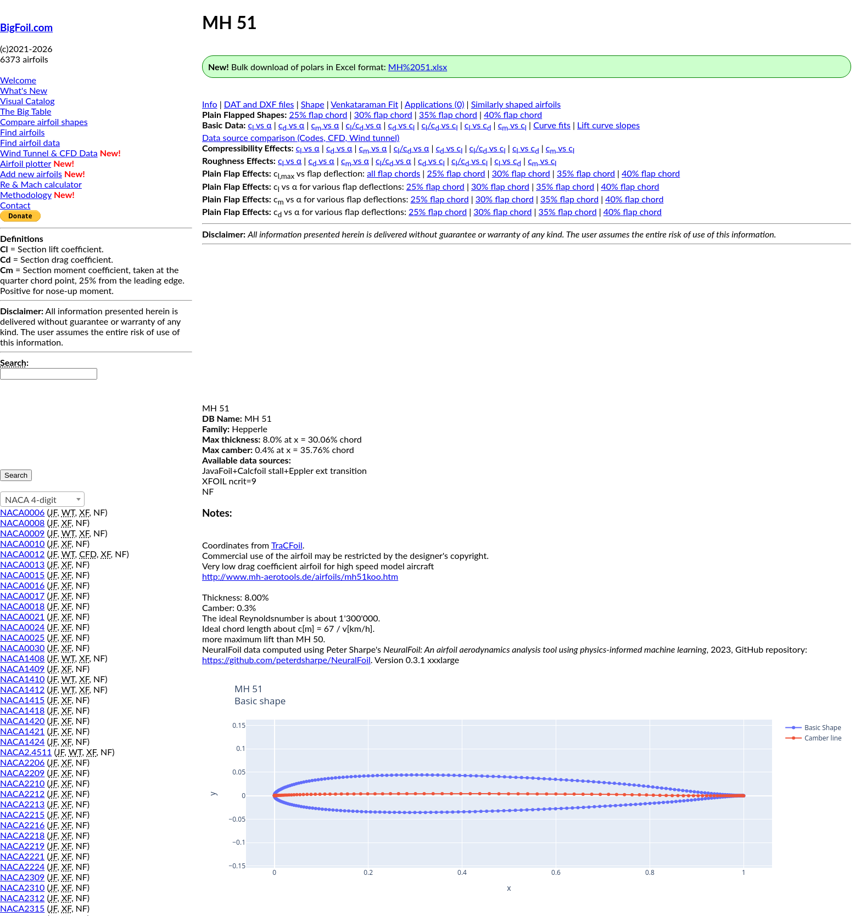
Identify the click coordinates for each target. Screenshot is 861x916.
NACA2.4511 (26, 752)
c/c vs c (439, 125)
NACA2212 (22, 793)
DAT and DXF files (259, 104)
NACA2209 (22, 772)
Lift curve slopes (608, 125)
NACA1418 (22, 710)
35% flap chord (448, 114)
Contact (15, 205)
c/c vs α (364, 125)
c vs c (401, 125)
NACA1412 (22, 689)
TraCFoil (287, 545)
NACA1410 (22, 679)
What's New (23, 90)
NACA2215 (22, 814)
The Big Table (26, 111)
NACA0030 (22, 647)
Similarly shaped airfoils (516, 104)
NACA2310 (22, 887)
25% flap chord (318, 114)
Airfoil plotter (25, 163)
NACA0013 (22, 564)
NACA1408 (22, 658)
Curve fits (552, 125)
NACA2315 (22, 908)
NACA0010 (22, 543)
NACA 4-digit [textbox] (31, 499)
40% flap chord (513, 114)
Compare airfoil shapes (44, 121)
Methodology (26, 194)
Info (209, 104)
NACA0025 (22, 637)
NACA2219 (22, 845)
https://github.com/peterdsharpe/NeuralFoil (286, 659)
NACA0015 (22, 574)
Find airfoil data (30, 142)
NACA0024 (22, 626)
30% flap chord (383, 114)
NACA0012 (22, 554)
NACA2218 (22, 835)
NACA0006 (22, 512)
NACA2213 (22, 804)
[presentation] (45, 419)
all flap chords (393, 173)
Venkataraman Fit (364, 104)
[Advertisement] (526, 326)
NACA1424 (22, 741)
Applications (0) (435, 104)
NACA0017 (22, 595)
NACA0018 (22, 606)
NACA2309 (22, 877)
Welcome (18, 80)
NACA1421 (22, 731)
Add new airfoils (31, 173)
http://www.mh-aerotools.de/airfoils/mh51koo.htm (300, 576)
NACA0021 (22, 616)
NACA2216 (22, 824)
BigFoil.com (26, 27)
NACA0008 (22, 522)
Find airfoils (22, 132)
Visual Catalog (27, 100)
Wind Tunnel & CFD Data (49, 153)
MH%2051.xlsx (417, 66)
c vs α (260, 125)
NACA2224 (22, 866)
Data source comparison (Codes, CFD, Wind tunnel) (300, 137)
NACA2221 (22, 856)
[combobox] (42, 499)
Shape (313, 104)
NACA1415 (22, 699)
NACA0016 (22, 585)
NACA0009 (22, 533)
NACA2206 (22, 762)
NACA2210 (22, 783)
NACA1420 (22, 720)
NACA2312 (22, 897)
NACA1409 (22, 668)
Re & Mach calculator (41, 184)
